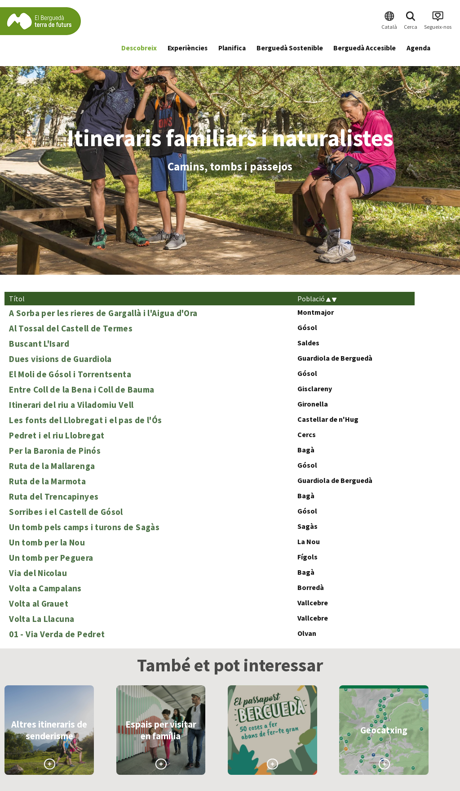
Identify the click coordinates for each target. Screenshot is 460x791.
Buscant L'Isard (39, 343)
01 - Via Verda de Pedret (57, 634)
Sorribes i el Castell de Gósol (66, 511)
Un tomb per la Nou (47, 542)
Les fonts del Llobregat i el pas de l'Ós (85, 420)
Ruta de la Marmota (47, 481)
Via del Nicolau (38, 573)
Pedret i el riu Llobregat (57, 435)
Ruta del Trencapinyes (53, 496)
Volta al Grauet (38, 603)
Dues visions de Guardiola (60, 358)
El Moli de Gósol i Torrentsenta (70, 374)
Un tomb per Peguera (51, 557)
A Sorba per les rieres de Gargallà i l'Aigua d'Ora (103, 313)
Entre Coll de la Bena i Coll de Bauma (81, 389)
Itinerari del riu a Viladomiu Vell (71, 404)
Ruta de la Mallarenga (52, 465)
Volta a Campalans (45, 588)
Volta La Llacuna (41, 618)
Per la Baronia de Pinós (55, 450)
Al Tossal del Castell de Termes (71, 328)
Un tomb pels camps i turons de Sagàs (84, 527)
